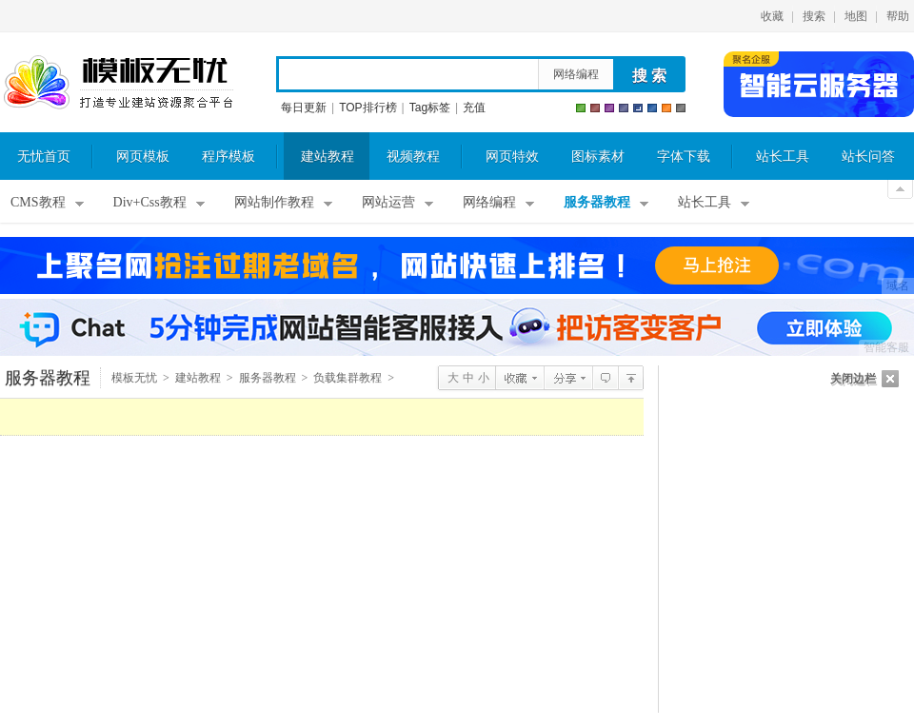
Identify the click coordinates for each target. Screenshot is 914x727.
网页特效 (512, 156)
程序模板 (228, 156)
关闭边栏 (853, 378)
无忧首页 (43, 156)
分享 (568, 377)
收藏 (772, 16)
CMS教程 (38, 202)
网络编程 (576, 74)
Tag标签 (429, 107)
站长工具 (782, 156)
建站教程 (327, 156)
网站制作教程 (274, 202)
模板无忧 (118, 82)
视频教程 (413, 156)
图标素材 (598, 156)
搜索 (814, 16)
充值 (474, 107)
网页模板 (142, 156)
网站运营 (388, 202)
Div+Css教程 (150, 202)
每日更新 (304, 107)
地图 (855, 16)
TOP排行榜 (367, 107)
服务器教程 (597, 202)
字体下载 (683, 156)
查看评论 (605, 377)
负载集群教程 (347, 377)
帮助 (897, 16)
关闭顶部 (900, 189)
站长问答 (868, 156)
